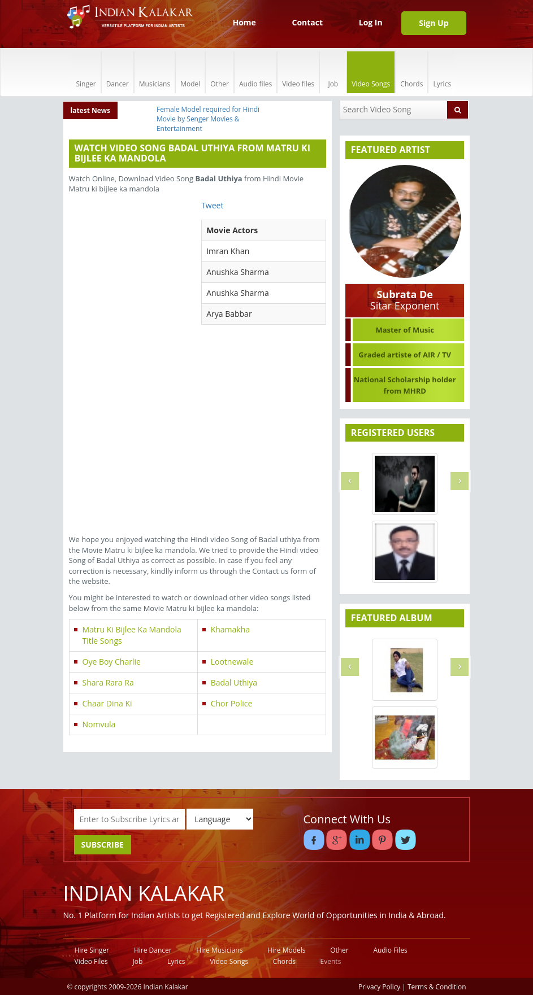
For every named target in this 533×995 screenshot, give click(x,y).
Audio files (255, 72)
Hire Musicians (219, 950)
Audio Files (390, 950)
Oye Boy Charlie (112, 661)
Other (219, 72)
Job (332, 72)
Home (243, 22)
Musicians (154, 72)
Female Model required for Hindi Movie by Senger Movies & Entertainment (208, 118)
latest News (91, 110)
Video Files (91, 961)
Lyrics (442, 72)
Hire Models (286, 950)
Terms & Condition (437, 986)
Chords (411, 72)
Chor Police (232, 703)
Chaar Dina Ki (107, 703)
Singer (86, 72)
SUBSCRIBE (102, 844)
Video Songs (371, 72)
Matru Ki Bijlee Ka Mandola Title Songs (132, 635)
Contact (307, 22)
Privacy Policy (379, 986)
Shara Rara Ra (108, 682)
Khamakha (230, 629)
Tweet (212, 205)
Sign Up (433, 23)
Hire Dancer (153, 950)
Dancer (117, 72)
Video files (298, 72)
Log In (371, 22)
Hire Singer (92, 950)
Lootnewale (232, 661)
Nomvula (99, 724)
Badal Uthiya (234, 682)
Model (190, 72)
